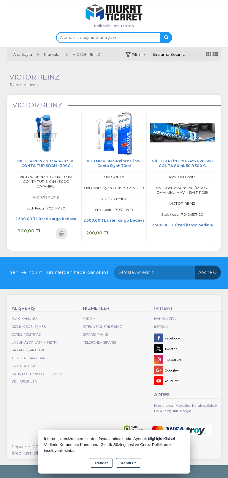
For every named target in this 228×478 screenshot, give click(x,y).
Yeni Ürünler (24, 381)
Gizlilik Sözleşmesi (29, 327)
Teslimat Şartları (28, 358)
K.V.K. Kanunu (24, 319)
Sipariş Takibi (95, 334)
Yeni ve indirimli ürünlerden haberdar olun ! (59, 272)
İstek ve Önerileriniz (102, 327)
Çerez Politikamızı (156, 444)
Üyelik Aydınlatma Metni (35, 342)
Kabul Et (128, 463)
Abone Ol (208, 272)
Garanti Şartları (28, 350)
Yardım (89, 319)
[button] (135, 55)
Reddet (101, 463)
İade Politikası (25, 366)
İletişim (161, 327)
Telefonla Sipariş (99, 342)
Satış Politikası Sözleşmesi (37, 374)
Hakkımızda (165, 319)
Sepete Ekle (61, 233)
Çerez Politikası (27, 334)
